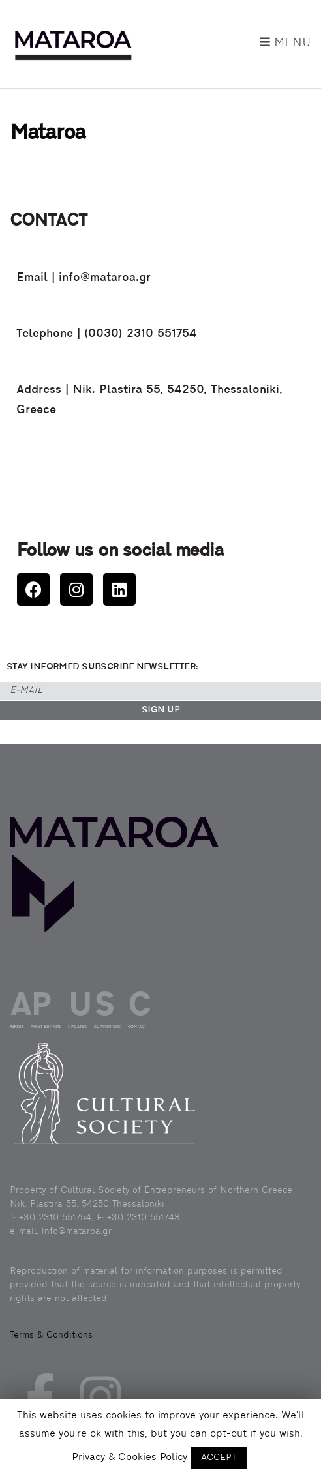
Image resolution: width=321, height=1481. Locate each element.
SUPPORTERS (107, 1027)
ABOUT (16, 1027)
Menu (285, 43)
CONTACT (137, 1027)
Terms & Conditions (51, 1335)
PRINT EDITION (46, 1027)
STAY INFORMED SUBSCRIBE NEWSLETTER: (102, 667)
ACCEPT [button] (218, 1458)
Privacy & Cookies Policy (129, 1457)
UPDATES (77, 1027)
